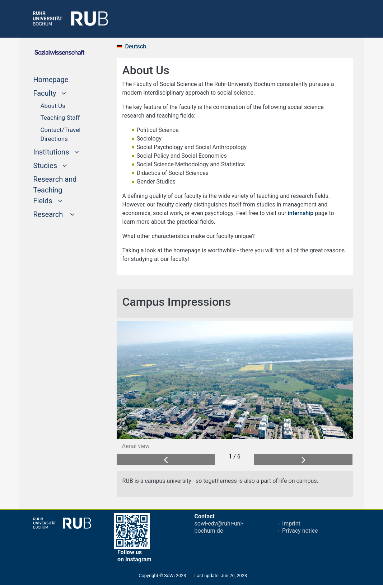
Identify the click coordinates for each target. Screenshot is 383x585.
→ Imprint (287, 523)
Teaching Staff (60, 117)
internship (301, 213)
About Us (53, 105)
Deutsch (135, 46)
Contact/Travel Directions (61, 134)
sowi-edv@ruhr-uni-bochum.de (219, 527)
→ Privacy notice (296, 530)
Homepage (63, 79)
